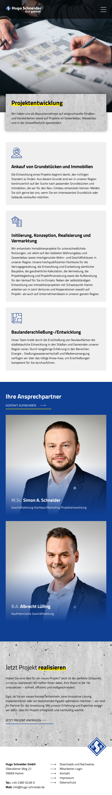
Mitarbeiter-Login (71, 768)
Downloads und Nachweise (77, 764)
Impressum (67, 777)
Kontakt (65, 773)
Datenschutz (68, 782)
